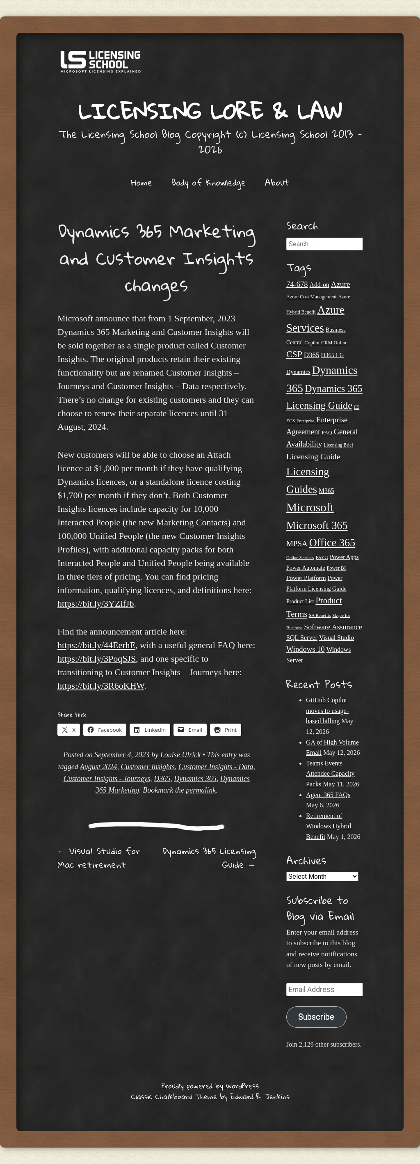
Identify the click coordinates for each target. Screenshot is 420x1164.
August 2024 (98, 767)
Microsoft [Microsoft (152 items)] (310, 507)
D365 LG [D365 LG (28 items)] (332, 355)
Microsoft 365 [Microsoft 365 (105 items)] (317, 526)
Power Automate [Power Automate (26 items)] (305, 567)
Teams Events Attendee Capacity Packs (330, 774)
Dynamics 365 (195, 778)
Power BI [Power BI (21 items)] (336, 568)
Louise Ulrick (180, 755)
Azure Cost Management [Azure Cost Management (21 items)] (311, 297)
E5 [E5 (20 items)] (356, 407)
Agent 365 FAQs (328, 794)
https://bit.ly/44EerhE (96, 645)
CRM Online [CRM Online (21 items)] (334, 343)
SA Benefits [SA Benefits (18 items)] (320, 615)
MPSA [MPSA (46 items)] (297, 543)
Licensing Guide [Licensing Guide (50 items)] (313, 456)
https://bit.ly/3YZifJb (95, 603)
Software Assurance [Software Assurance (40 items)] (333, 627)
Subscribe (316, 1017)
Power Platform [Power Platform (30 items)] (306, 577)
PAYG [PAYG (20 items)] (322, 557)
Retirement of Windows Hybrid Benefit (328, 826)
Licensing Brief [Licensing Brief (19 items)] (338, 444)
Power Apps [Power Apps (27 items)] (344, 557)
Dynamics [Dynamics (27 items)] (298, 372)
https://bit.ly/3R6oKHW (100, 686)
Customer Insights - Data (215, 767)
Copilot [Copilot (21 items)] (312, 343)
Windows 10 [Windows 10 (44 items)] (305, 649)
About (277, 182)
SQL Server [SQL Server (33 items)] (301, 637)
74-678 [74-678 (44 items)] (297, 284)
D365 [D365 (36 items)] (312, 355)
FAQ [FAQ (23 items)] (327, 432)
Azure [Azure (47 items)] (340, 284)
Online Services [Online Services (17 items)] (300, 557)
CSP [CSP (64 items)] (294, 354)
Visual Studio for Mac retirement (98, 858)
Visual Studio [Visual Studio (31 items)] (336, 637)
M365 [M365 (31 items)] (326, 490)
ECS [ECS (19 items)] (290, 420)
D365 (162, 778)
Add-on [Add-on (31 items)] (319, 284)
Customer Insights (148, 767)
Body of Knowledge (208, 182)
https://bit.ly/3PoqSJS (96, 658)
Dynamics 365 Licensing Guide (209, 858)
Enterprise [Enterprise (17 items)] (306, 421)
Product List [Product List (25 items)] (300, 601)
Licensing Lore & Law (210, 111)
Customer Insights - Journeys (107, 778)
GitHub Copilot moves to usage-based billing (327, 710)
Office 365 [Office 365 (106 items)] (332, 543)
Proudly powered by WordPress (210, 1085)
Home (141, 182)
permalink (201, 790)
